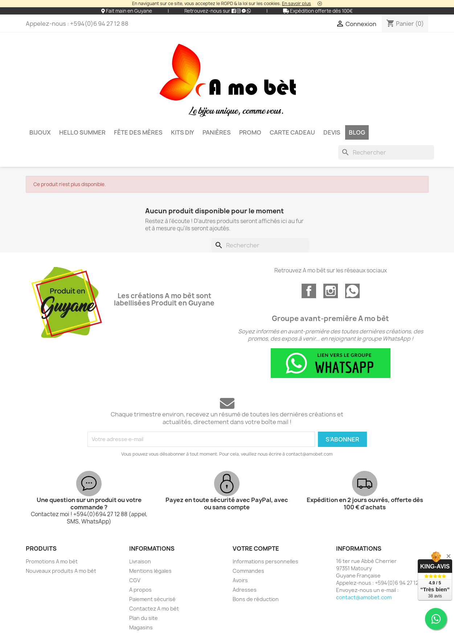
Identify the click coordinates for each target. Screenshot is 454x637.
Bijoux (40, 132)
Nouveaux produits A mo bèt (61, 570)
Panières (217, 132)
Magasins (141, 627)
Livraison (140, 561)
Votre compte (256, 548)
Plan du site (143, 618)
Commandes (248, 570)
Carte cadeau (292, 132)
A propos (140, 589)
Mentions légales (150, 570)
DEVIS (331, 132)
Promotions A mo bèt (52, 561)
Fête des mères (138, 132)
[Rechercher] (386, 152)
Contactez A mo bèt (154, 608)
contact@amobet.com (364, 597)
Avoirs (240, 580)
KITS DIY (182, 132)
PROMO (250, 132)
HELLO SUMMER (82, 132)
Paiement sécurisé (152, 599)
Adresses (245, 589)
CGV (134, 580)
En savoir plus (296, 3)
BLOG (357, 132)
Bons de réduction (256, 599)
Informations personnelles (265, 561)
